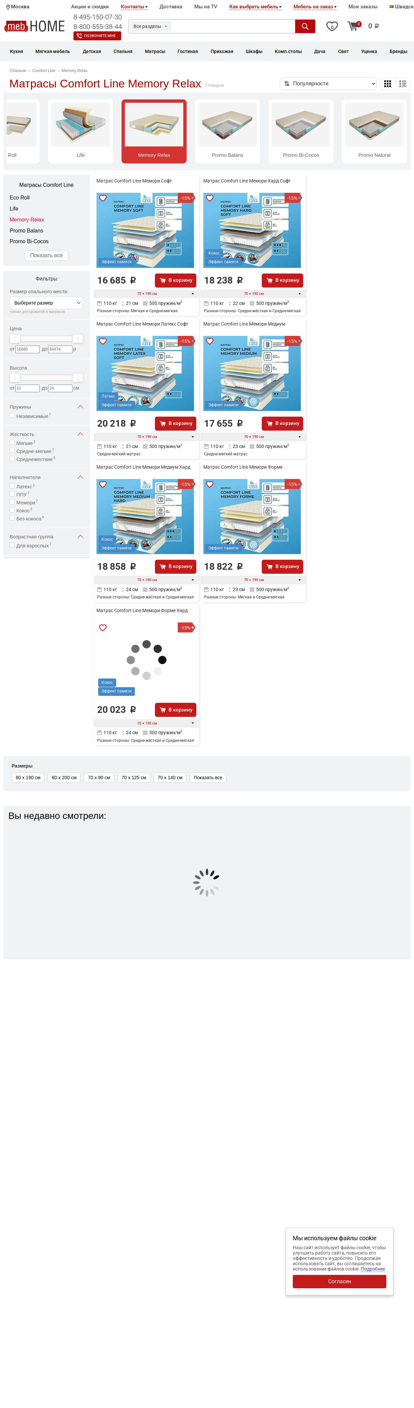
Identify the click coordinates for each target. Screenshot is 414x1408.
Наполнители (46, 477)
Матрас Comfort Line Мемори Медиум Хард (143, 467)
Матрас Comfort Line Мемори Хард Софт (247, 180)
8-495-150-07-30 (97, 17)
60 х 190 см (28, 777)
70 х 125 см (134, 777)
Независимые (33, 416)
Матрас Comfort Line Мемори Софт (134, 180)
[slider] (15, 338)
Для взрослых (33, 545)
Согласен (339, 1281)
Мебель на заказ (313, 7)
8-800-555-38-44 (97, 27)
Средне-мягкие (35, 451)
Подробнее (373, 1269)
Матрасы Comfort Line (46, 185)
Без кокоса (30, 518)
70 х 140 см (170, 777)
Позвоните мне (100, 36)
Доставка (171, 7)
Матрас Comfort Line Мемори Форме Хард (142, 610)
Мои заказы (363, 7)
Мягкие (25, 443)
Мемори (27, 502)
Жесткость (46, 434)
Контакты (132, 7)
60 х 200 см (64, 777)
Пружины (46, 407)
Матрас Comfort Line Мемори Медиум (244, 324)
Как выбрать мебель (253, 7)
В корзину (180, 280)
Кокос (24, 510)
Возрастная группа (46, 536)
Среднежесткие (35, 459)
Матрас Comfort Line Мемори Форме (242, 467)
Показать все (46, 255)
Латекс (25, 486)
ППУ (22, 494)
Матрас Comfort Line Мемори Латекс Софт (142, 324)
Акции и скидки (90, 7)
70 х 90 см (99, 777)
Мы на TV (205, 7)
